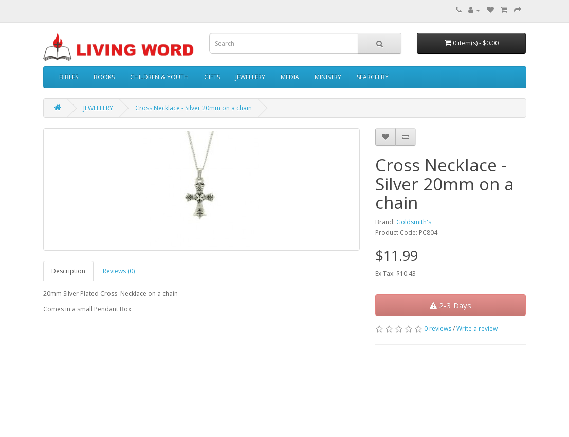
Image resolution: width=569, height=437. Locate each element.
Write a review (477, 328)
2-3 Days (450, 305)
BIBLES (68, 77)
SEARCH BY (373, 77)
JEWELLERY (250, 77)
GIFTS (212, 77)
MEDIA (290, 77)
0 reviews (437, 328)
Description (68, 271)
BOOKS (104, 77)
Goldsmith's (413, 222)
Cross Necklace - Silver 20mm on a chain (193, 107)
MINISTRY (328, 77)
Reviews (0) (119, 271)
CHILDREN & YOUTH (159, 77)
